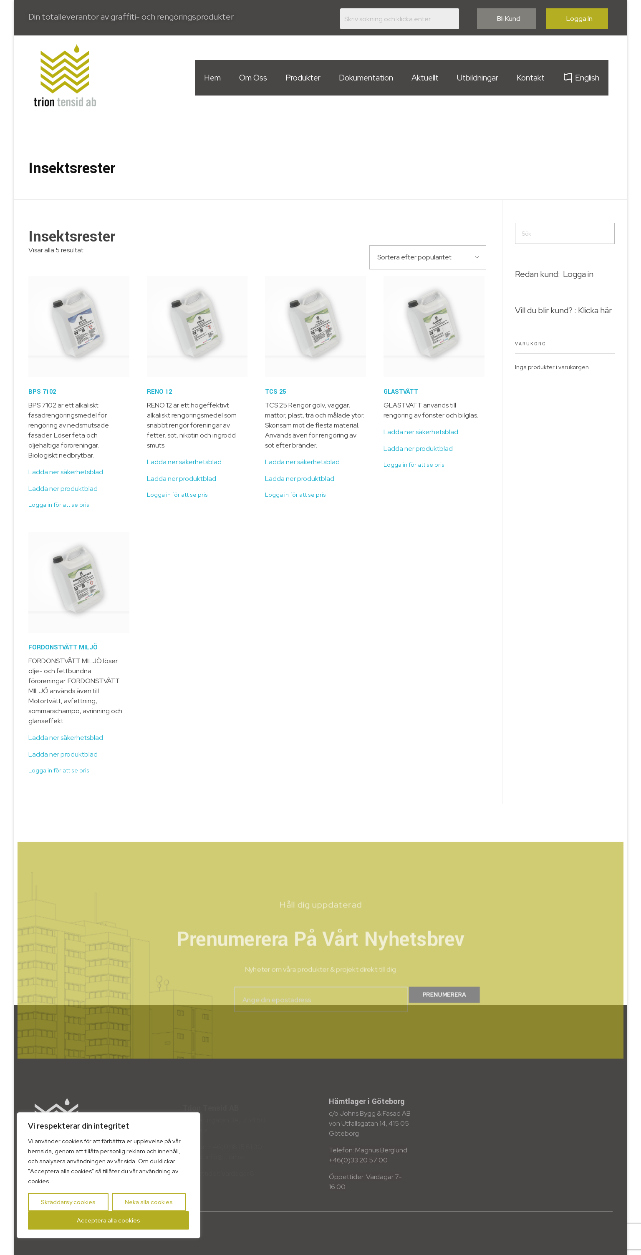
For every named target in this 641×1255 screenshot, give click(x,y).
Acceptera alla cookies (108, 1220)
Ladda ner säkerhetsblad (65, 472)
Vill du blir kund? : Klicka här (563, 310)
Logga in (578, 274)
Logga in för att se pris (58, 504)
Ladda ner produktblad (63, 488)
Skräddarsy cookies (68, 1202)
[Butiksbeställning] (427, 257)
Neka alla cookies (149, 1202)
